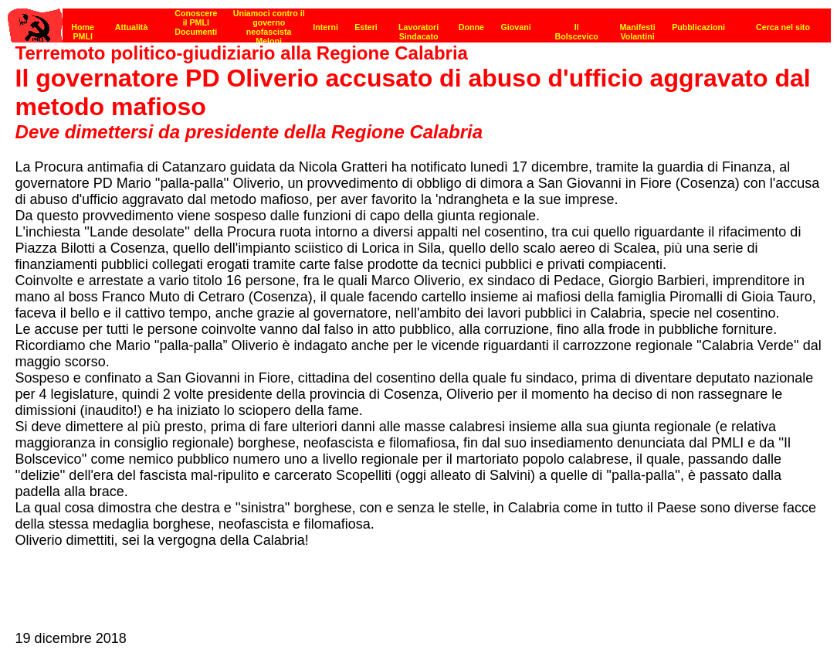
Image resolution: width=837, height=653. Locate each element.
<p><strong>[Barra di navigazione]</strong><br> (419, 21)
